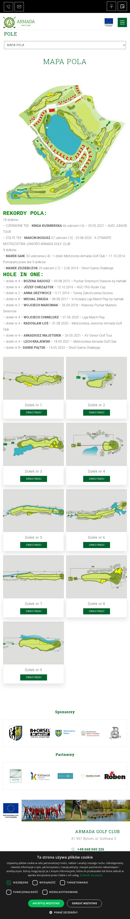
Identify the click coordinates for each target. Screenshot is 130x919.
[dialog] (65, 885)
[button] (65, 912)
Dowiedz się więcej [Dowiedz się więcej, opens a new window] (91, 875)
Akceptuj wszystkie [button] (46, 903)
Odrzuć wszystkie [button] (84, 903)
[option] (15, 733)
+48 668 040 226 (90, 849)
